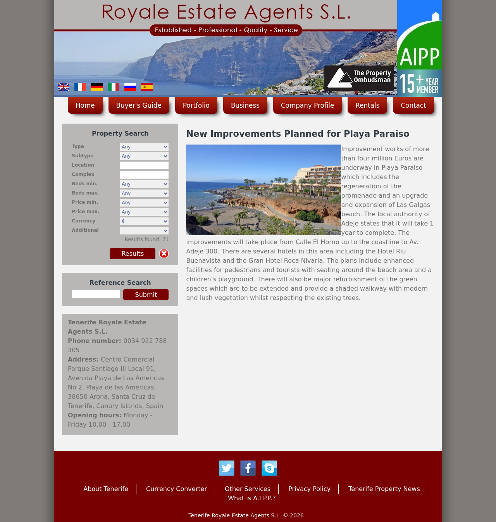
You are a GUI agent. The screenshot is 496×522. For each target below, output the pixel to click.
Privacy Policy (309, 489)
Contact (413, 105)
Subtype (82, 155)
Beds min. (85, 183)
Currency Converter (176, 489)
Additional (85, 230)
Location (83, 165)
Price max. (85, 211)
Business (245, 105)
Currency (83, 221)
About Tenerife (105, 489)
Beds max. (85, 193)
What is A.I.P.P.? (252, 498)
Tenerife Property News (384, 489)
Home (85, 105)
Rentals (367, 105)
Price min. (85, 202)
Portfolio (196, 105)
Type (78, 146)
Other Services (247, 489)
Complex (83, 174)
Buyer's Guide (139, 105)
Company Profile (307, 105)
